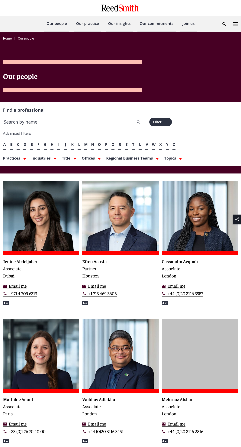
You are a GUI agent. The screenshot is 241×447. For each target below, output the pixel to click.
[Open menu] (235, 24)
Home (7, 38)
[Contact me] (15, 286)
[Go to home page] (120, 8)
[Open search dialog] (224, 24)
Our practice (87, 23)
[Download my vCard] (6, 303)
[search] (139, 122)
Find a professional (24, 110)
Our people (57, 23)
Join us (188, 23)
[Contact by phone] (20, 293)
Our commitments (156, 23)
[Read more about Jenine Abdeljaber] (41, 245)
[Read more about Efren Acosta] (120, 245)
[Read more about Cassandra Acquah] (200, 245)
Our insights (119, 23)
